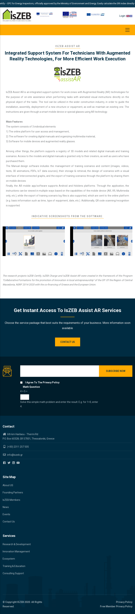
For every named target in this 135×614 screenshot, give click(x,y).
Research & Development (17, 544)
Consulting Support (13, 573)
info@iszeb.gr (15, 454)
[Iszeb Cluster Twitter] (9, 463)
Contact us (67, 342)
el (131, 15)
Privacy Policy (124, 602)
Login (122, 15)
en (128, 15)
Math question (31, 386)
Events (6, 514)
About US (8, 485)
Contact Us (9, 521)
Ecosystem (9, 558)
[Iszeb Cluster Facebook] (5, 463)
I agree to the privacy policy (42, 382)
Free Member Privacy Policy (116, 606)
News (6, 507)
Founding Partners (13, 492)
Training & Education (14, 566)
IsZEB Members (11, 499)
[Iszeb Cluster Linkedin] (14, 463)
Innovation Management (16, 551)
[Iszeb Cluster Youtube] (18, 463)
